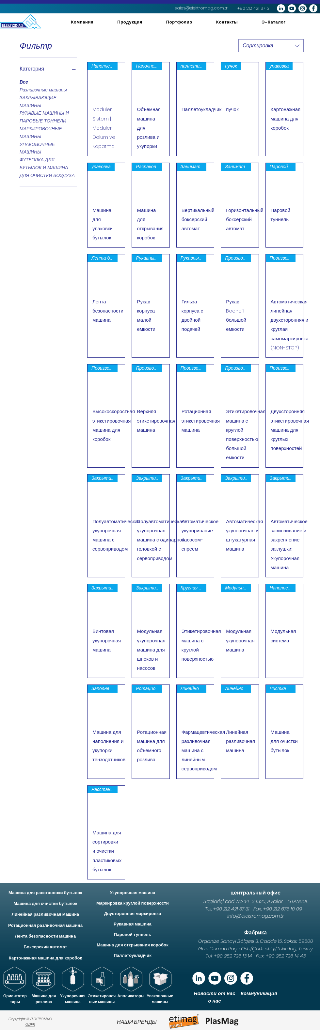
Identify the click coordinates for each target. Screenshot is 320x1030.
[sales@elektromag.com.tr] (201, 8)
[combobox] (271, 45)
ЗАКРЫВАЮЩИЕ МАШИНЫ (38, 101)
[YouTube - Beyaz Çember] (292, 8)
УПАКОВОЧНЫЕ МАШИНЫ (37, 148)
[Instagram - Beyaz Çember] (302, 8)
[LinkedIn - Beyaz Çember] (281, 8)
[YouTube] (214, 978)
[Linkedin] (198, 978)
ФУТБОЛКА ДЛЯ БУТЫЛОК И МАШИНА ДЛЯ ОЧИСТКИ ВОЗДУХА (47, 167)
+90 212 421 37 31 (232, 908)
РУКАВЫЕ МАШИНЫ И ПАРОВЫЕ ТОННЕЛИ (44, 116)
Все (24, 81)
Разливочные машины (43, 89)
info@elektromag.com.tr (255, 915)
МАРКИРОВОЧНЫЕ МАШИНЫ (41, 132)
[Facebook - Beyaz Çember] (313, 8)
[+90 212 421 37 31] (254, 8)
